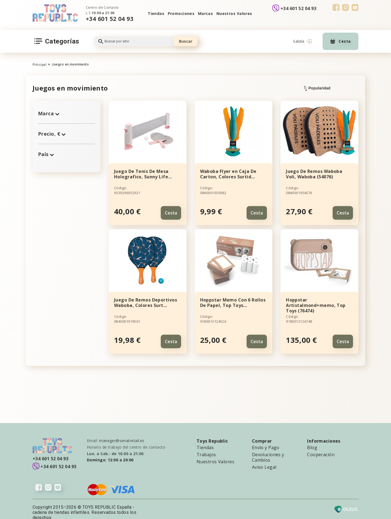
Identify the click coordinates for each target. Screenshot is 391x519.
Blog (312, 441)
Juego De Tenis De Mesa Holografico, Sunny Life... (143, 174)
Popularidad (317, 88)
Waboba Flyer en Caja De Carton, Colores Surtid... (228, 174)
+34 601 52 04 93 (109, 19)
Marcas (206, 13)
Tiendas (151, 13)
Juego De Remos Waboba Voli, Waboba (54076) (314, 174)
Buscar (185, 41)
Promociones (179, 13)
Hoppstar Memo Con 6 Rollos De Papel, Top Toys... (233, 299)
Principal (39, 65)
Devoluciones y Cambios (268, 450)
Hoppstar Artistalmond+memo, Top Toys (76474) (316, 302)
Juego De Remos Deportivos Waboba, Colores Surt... (145, 299)
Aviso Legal (264, 461)
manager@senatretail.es (121, 434)
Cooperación (321, 448)
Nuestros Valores (238, 13)
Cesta (171, 210)
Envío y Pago (265, 441)
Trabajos (206, 448)
